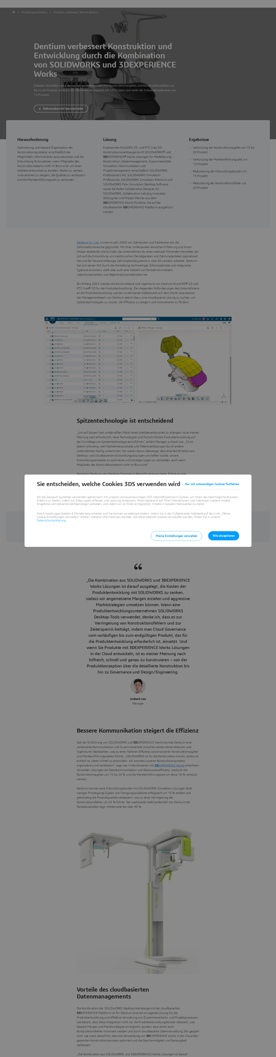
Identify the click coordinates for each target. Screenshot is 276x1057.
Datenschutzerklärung (51, 520)
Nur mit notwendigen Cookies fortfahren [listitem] (212, 484)
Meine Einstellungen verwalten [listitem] (176, 535)
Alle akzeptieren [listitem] (224, 535)
